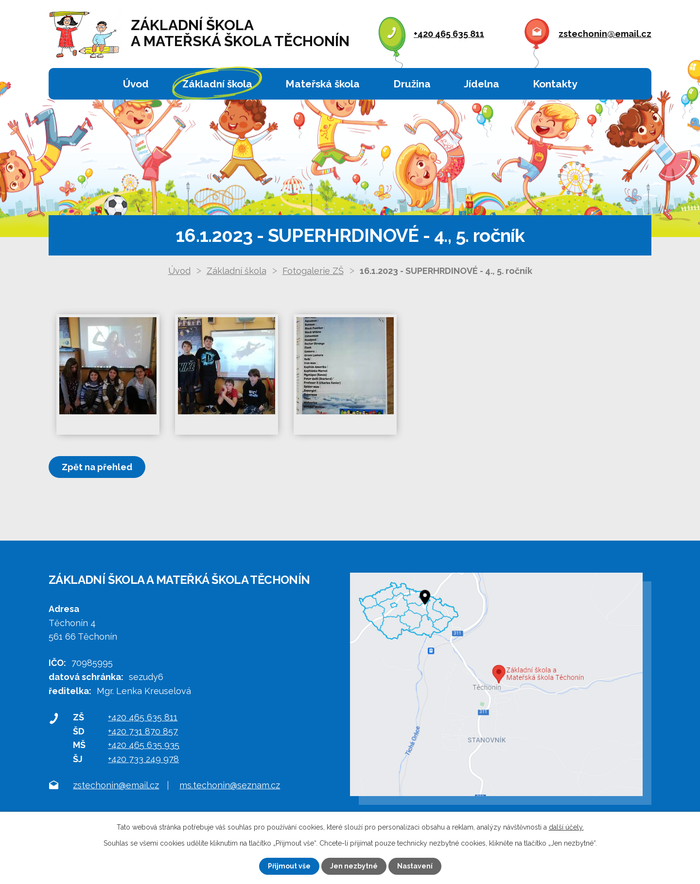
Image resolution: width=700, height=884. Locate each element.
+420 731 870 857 (143, 731)
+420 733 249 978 (143, 759)
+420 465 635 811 (449, 34)
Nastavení (415, 866)
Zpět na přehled (97, 467)
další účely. (566, 827)
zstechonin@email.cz (605, 34)
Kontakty (555, 84)
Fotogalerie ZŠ (313, 271)
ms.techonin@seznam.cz (229, 785)
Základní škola (217, 84)
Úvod (136, 84)
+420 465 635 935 (143, 745)
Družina (412, 84)
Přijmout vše (289, 866)
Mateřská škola (322, 84)
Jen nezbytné (354, 866)
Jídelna (481, 84)
